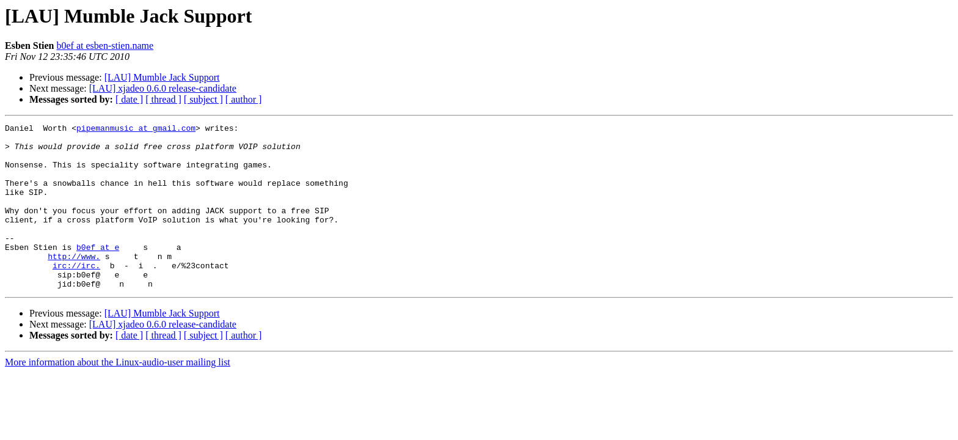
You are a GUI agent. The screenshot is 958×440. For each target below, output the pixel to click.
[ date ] (129, 99)
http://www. (74, 283)
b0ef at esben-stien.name (104, 45)
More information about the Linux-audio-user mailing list (117, 395)
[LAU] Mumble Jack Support (162, 77)
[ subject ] (203, 99)
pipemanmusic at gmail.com (136, 129)
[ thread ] (163, 99)
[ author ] (243, 99)
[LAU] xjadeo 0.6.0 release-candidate (162, 88)
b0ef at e (97, 272)
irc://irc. (76, 294)
